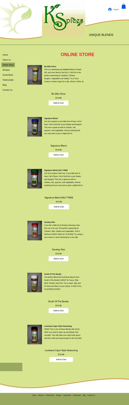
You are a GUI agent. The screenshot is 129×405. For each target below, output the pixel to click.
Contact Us (7, 90)
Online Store (8, 65)
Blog (5, 85)
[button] (124, 6)
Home (5, 55)
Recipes (6, 70)
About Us (7, 60)
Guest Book (8, 75)
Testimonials (8, 80)
